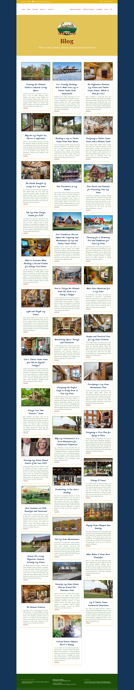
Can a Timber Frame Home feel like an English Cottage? (36, 362)
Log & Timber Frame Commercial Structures (98, 603)
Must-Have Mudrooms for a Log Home (98, 290)
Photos (29, 9)
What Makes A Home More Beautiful (98, 555)
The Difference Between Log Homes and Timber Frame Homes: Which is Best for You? (98, 88)
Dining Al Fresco (98, 480)
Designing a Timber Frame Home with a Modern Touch (98, 140)
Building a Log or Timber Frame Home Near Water (67, 140)
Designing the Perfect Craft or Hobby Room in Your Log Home (67, 390)
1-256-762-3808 (57, 683)
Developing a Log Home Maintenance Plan (98, 385)
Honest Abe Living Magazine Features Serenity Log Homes (36, 558)
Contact (106, 9)
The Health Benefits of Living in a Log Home (36, 184)
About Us (51, 9)
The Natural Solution (35, 606)
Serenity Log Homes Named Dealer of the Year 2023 (36, 461)
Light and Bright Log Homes (35, 313)
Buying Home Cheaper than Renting (98, 526)
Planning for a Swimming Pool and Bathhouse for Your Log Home (98, 240)
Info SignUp (99, 9)
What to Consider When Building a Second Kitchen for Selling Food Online (36, 263)
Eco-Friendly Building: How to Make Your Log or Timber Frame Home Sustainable (67, 88)
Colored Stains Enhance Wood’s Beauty (67, 643)
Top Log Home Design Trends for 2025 (36, 213)
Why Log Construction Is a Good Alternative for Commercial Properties (67, 441)
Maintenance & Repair (74, 9)
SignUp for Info (108, 1)
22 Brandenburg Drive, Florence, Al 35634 (64, 684)
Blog (101, 1)
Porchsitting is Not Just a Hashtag (67, 491)
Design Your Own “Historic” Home (36, 411)
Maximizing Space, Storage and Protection (67, 341)
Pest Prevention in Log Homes (67, 187)
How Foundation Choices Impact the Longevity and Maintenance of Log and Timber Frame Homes (67, 238)
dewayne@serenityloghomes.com (62, 680)
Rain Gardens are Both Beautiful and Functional (35, 509)
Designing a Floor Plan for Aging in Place (98, 433)
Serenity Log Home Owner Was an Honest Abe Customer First (67, 587)
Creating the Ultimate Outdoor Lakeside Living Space (36, 87)
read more (25, 108)
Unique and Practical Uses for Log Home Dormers (98, 337)
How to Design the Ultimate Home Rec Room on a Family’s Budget (67, 291)
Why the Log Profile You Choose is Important (36, 136)
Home (24, 9)
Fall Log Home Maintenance (67, 539)
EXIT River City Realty (88, 9)
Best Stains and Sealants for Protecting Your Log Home (98, 189)
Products (43, 9)
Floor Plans (36, 9)
